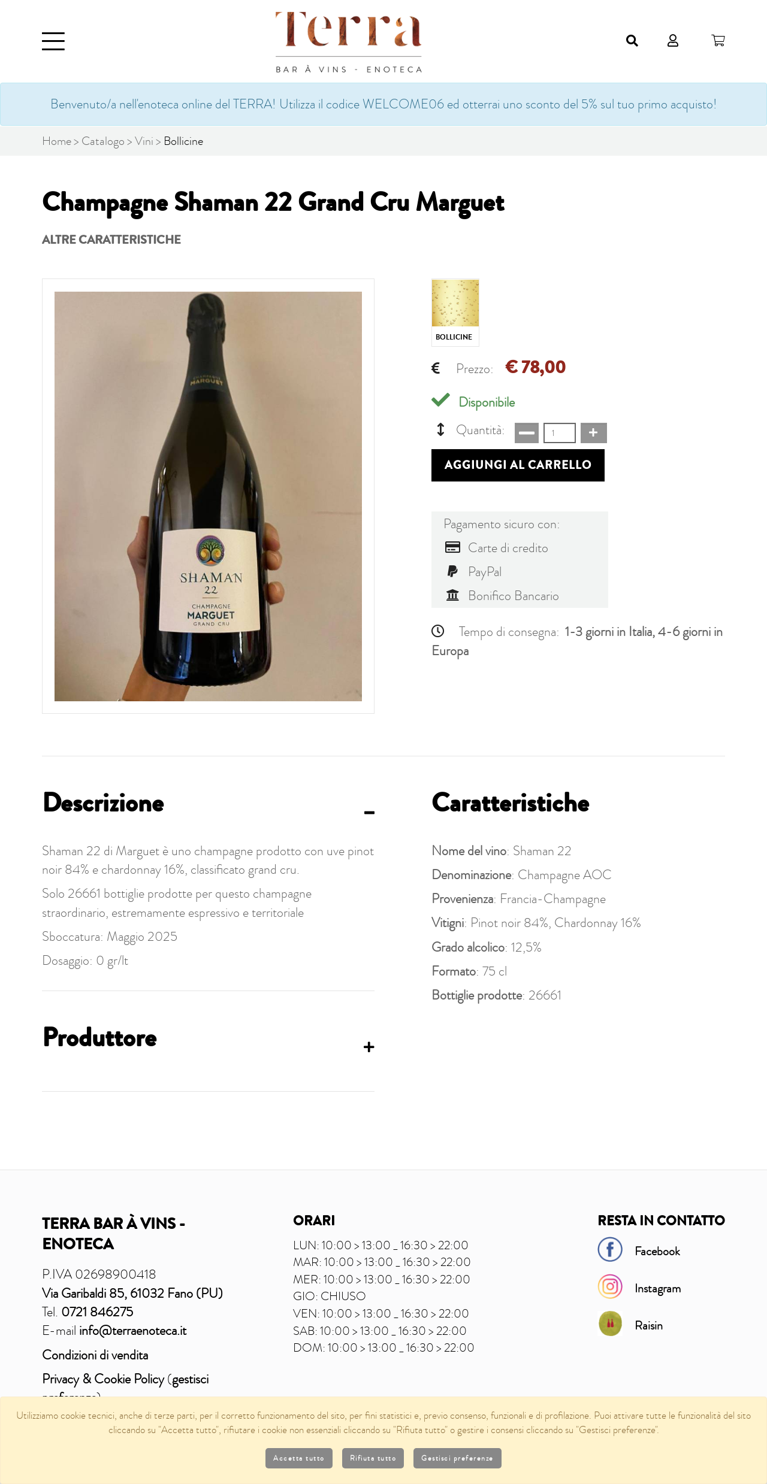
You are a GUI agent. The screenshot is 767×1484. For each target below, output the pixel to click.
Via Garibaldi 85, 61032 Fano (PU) (132, 1292)
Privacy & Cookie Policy (103, 1378)
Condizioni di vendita (95, 1354)
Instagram (658, 1287)
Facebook (657, 1250)
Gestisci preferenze (457, 1458)
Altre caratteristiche (111, 240)
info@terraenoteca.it (132, 1330)
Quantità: (468, 429)
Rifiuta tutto (373, 1458)
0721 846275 (97, 1311)
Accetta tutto (299, 1458)
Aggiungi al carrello (518, 465)
